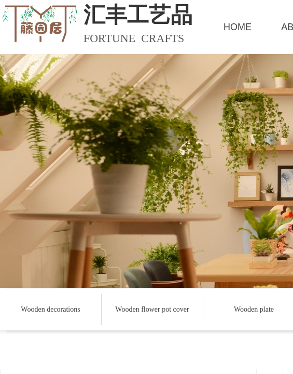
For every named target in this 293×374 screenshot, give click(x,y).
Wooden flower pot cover (152, 309)
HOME (238, 27)
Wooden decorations (50, 309)
